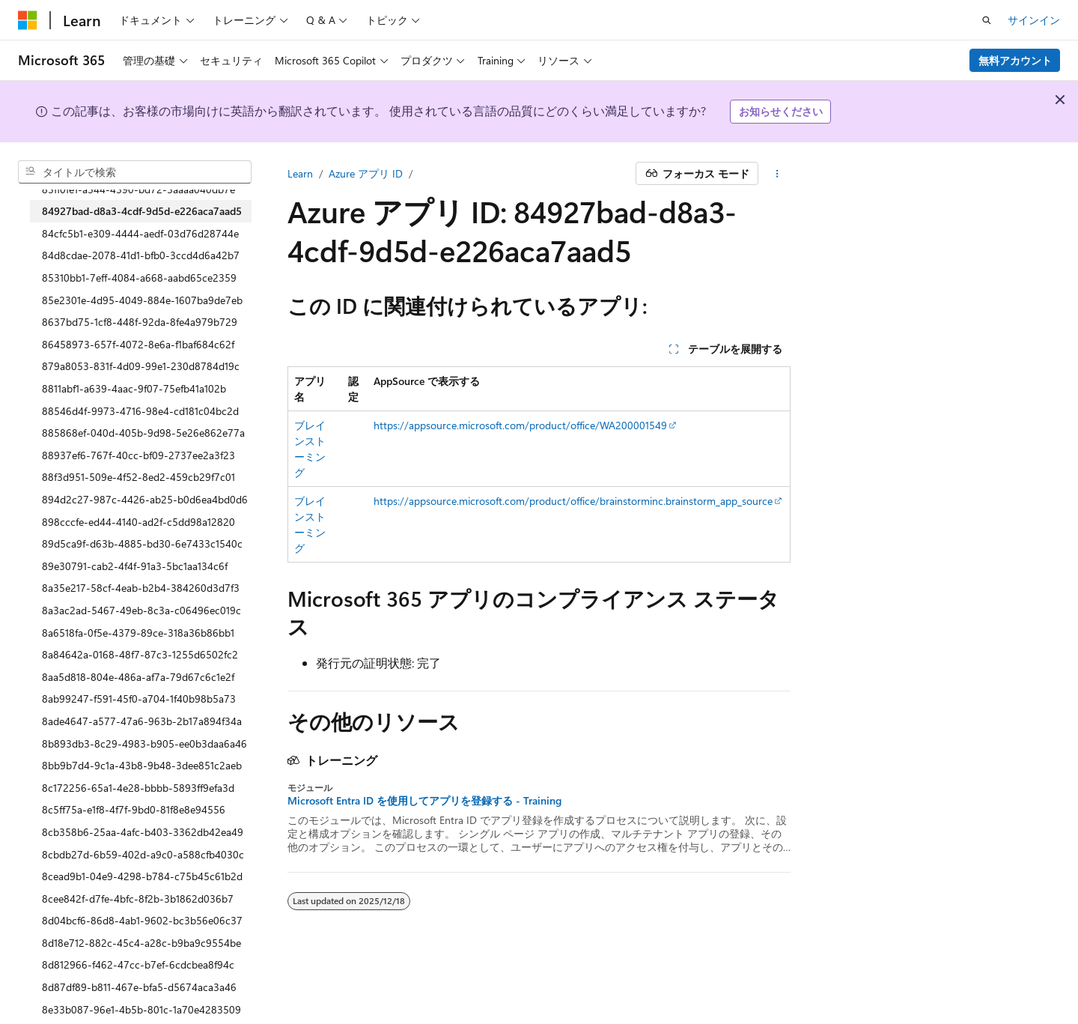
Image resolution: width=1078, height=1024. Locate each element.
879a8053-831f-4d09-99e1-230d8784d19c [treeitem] (141, 366)
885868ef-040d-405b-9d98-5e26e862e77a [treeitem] (143, 432)
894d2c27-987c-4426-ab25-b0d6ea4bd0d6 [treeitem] (145, 499)
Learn (300, 173)
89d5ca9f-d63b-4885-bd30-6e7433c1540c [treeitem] (142, 543)
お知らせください (781, 111)
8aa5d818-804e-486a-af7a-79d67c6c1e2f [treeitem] (138, 677)
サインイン (1034, 20)
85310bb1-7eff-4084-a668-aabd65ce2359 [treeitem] (139, 277)
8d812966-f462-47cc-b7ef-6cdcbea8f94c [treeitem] (138, 964)
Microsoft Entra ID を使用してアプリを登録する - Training (424, 801)
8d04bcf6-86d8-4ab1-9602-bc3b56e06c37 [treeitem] (142, 920)
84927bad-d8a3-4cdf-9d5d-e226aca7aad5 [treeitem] (142, 211)
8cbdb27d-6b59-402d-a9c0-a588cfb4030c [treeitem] (143, 854)
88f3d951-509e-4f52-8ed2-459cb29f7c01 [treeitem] (138, 477)
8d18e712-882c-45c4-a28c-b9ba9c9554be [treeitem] (141, 943)
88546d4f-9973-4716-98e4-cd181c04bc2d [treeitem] (140, 411)
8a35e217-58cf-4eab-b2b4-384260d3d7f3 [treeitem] (141, 588)
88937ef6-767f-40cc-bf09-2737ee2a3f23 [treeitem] (138, 455)
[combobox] (135, 172)
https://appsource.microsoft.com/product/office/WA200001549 (520, 425)
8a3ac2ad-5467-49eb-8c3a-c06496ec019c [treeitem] (141, 610)
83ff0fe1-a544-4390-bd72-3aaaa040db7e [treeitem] (138, 189)
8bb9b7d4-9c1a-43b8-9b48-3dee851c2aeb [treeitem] (142, 765)
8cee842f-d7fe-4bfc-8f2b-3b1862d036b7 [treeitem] (138, 898)
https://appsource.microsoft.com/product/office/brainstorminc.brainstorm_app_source (573, 501)
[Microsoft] (27, 20)
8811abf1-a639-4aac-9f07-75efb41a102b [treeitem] (134, 388)
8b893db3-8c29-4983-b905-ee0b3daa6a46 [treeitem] (144, 743)
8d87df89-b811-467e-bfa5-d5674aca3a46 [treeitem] (139, 987)
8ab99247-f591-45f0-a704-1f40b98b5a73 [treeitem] (139, 698)
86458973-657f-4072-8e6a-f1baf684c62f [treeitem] (138, 344)
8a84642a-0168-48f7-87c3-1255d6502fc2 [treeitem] (140, 654)
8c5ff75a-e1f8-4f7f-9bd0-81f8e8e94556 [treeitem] (133, 809)
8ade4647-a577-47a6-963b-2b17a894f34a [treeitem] (142, 721)
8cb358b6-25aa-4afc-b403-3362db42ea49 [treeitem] (142, 832)
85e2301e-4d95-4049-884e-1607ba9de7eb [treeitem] (142, 300)
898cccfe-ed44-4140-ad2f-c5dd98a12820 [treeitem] (138, 522)
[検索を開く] (987, 20)
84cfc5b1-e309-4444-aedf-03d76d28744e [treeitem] (140, 233)
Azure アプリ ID (366, 173)
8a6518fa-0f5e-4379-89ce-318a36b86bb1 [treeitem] (138, 632)
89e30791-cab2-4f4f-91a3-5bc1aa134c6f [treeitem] (135, 566)
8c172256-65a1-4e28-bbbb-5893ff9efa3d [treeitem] (138, 788)
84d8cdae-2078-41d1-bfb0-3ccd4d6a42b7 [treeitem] (141, 255)
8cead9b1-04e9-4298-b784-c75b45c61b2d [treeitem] (142, 876)
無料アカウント (1015, 60)
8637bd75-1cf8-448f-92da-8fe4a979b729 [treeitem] (139, 322)
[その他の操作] (777, 174)
